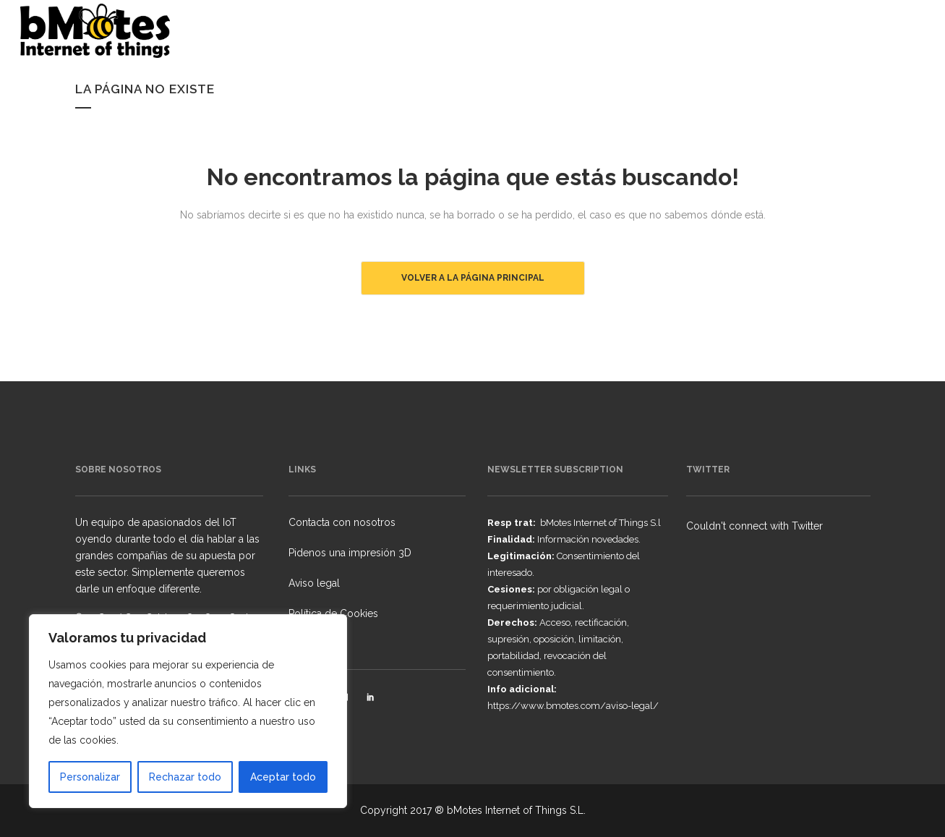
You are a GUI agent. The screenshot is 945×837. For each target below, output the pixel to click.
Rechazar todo (185, 777)
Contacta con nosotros (341, 522)
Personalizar (90, 777)
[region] (188, 711)
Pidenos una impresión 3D (349, 552)
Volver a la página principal (472, 278)
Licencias (310, 644)
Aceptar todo (283, 777)
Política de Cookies (333, 613)
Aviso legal (314, 583)
